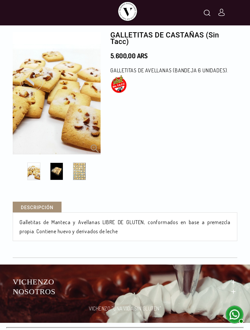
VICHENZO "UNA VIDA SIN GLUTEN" (125, 308)
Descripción (37, 207)
